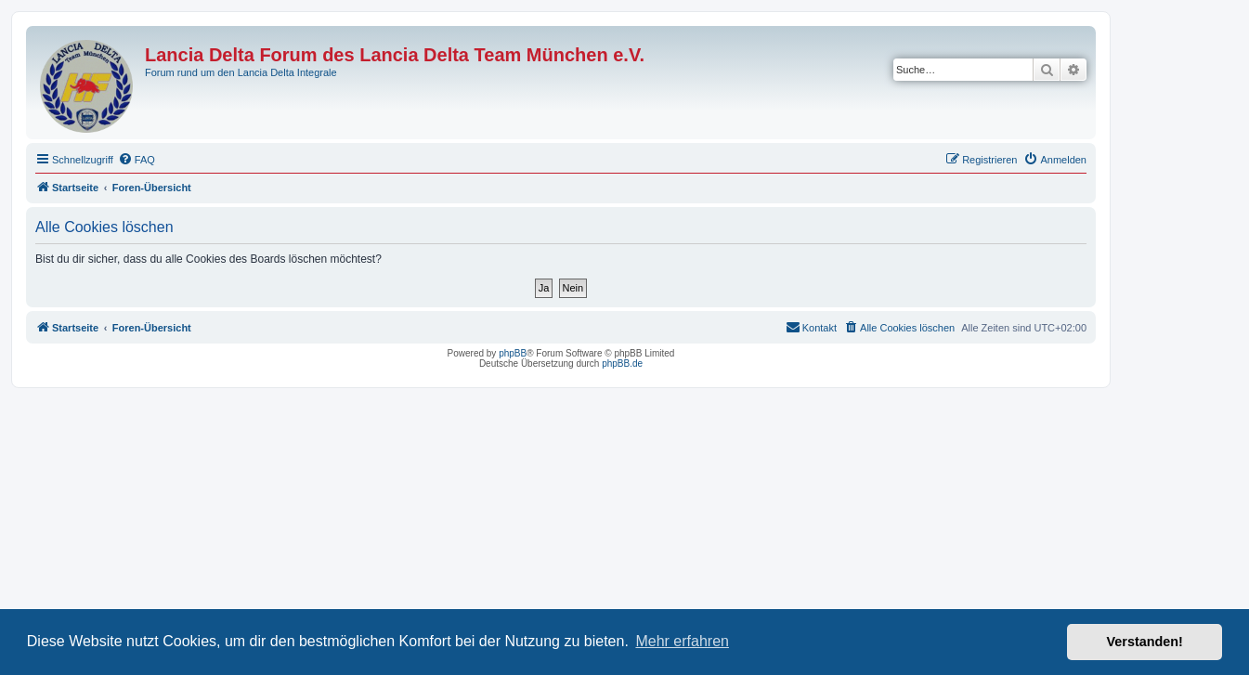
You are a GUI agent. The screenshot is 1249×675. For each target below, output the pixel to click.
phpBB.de (622, 363)
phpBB (513, 353)
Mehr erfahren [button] (682, 641)
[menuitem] (136, 160)
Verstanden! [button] (1145, 641)
